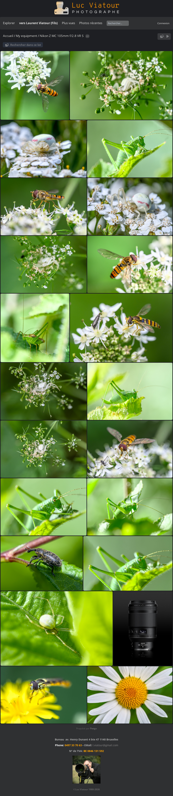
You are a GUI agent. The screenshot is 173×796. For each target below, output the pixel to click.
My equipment (26, 36)
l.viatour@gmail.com (105, 745)
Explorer (9, 23)
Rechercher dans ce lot (25, 45)
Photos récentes (90, 23)
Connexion (163, 23)
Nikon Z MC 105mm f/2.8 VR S (62, 36)
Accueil (8, 36)
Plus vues (68, 23)
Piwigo (93, 728)
